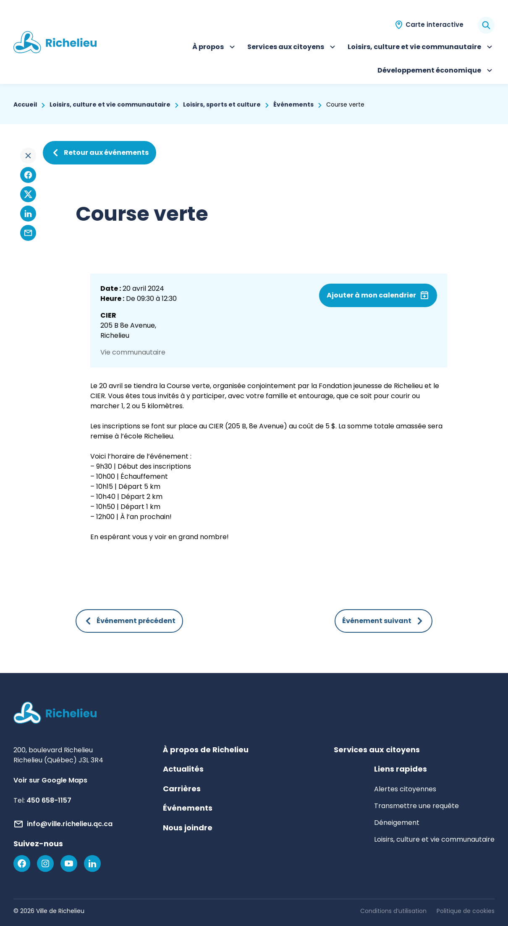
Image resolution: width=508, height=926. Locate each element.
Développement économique (436, 71)
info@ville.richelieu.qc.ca (70, 824)
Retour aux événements (99, 153)
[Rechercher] (486, 25)
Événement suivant (383, 621)
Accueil (25, 104)
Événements (293, 104)
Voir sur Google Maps (50, 780)
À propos (214, 48)
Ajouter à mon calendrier (371, 295)
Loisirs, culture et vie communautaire (421, 48)
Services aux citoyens (292, 48)
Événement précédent (129, 621)
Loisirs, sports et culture (222, 104)
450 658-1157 (48, 800)
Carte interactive (434, 24)
